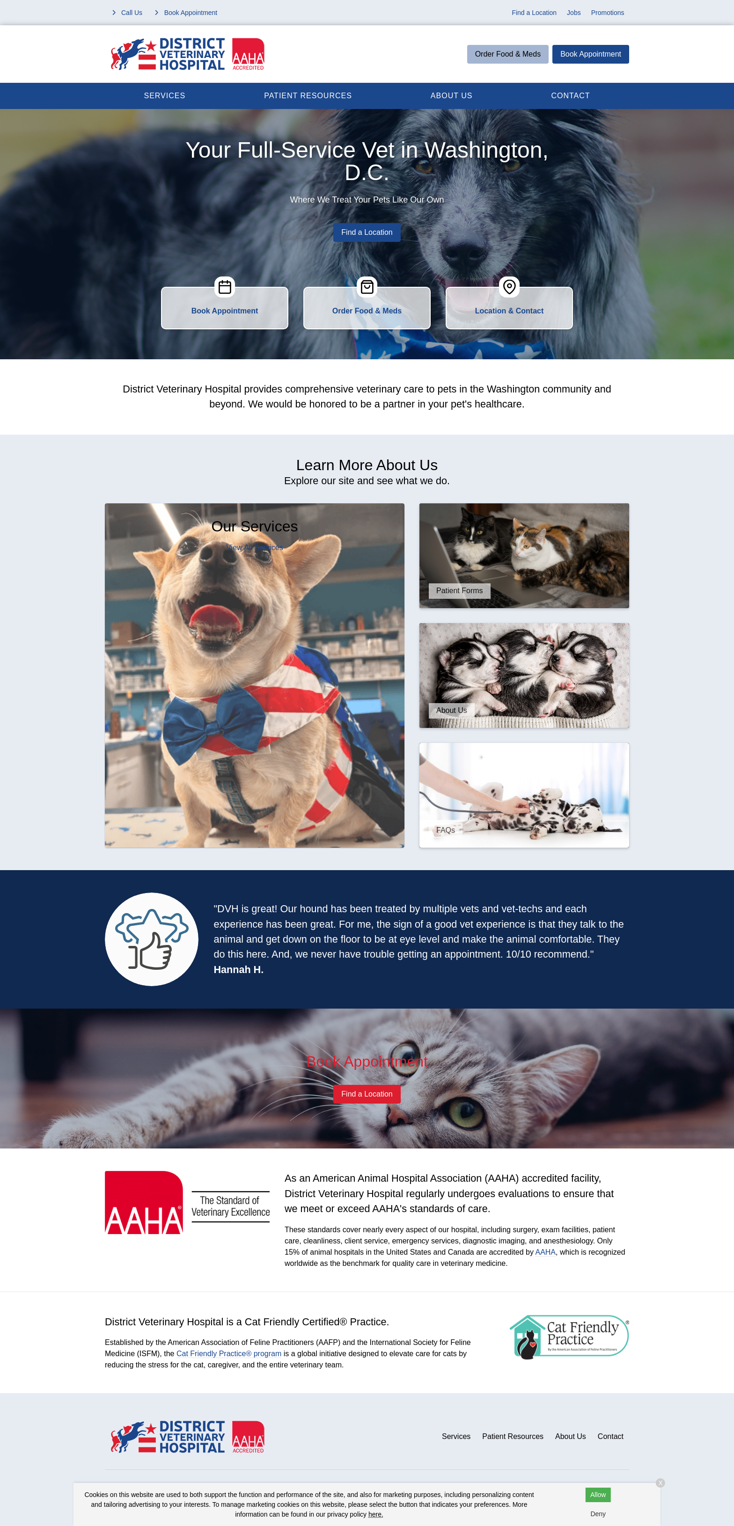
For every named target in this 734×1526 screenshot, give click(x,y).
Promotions (607, 12)
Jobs (574, 12)
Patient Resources (308, 96)
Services (165, 96)
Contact (570, 96)
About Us (452, 96)
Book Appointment (590, 54)
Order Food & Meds (508, 54)
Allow (598, 1494)
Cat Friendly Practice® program (228, 1354)
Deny (598, 1514)
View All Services (254, 548)
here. (375, 1514)
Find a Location (534, 12)
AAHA (545, 1252)
